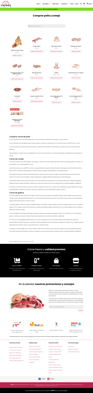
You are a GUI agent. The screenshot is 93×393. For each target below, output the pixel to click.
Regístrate (31, 362)
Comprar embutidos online (55, 367)
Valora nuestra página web (16, 360)
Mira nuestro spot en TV (15, 358)
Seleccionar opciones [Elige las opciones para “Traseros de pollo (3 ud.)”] (36, 101)
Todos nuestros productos (36, 352)
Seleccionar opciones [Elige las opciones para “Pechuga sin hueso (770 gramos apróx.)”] (17, 79)
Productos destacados (35, 349)
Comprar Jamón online (54, 365)
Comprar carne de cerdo (55, 352)
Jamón (72, 4)
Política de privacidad (73, 352)
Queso (77, 4)
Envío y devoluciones (34, 357)
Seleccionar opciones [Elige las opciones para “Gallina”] (56, 78)
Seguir (43, 378)
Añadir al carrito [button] (17, 55)
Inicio (10, 241)
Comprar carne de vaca (55, 349)
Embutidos (64, 4)
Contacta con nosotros (15, 350)
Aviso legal (71, 346)
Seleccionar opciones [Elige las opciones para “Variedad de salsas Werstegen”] (17, 125)
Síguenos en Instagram (15, 355)
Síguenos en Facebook (15, 353)
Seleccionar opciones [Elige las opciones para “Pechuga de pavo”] (36, 78)
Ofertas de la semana (34, 346)
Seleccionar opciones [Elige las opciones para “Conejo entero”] (36, 51)
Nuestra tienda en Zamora (16, 347)
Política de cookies (73, 349)
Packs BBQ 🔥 (46, 4)
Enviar (80, 310)
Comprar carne (17, 241)
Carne (38, 4)
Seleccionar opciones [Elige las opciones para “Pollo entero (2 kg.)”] (56, 51)
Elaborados (55, 4)
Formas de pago (33, 354)
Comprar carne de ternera (55, 346)
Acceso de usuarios (34, 359)
